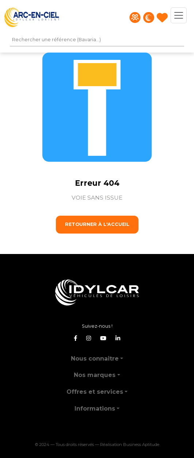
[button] (97, 356)
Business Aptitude (141, 444)
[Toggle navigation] (179, 15)
